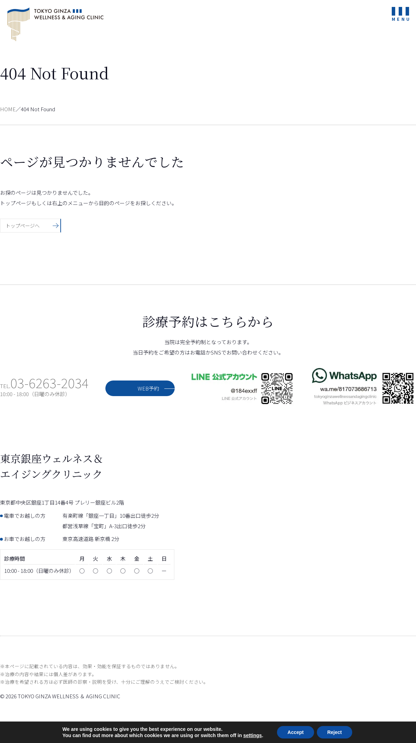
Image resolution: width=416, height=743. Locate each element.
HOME (8, 109)
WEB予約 (148, 388)
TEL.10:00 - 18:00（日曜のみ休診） (44, 389)
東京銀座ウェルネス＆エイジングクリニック (55, 24)
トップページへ (24, 225)
